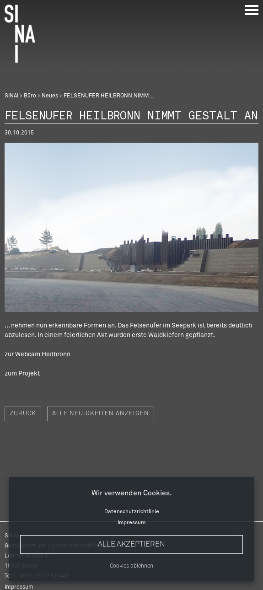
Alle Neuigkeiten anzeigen (100, 414)
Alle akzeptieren (131, 544)
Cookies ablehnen (131, 566)
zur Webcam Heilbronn (37, 354)
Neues (50, 96)
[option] (131, 227)
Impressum (131, 523)
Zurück (23, 414)
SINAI (11, 96)
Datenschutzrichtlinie (131, 512)
